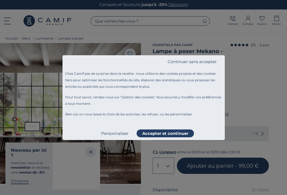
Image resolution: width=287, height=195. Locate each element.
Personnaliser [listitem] (114, 133)
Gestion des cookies (137, 97)
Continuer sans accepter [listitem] (192, 61)
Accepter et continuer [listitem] (165, 133)
